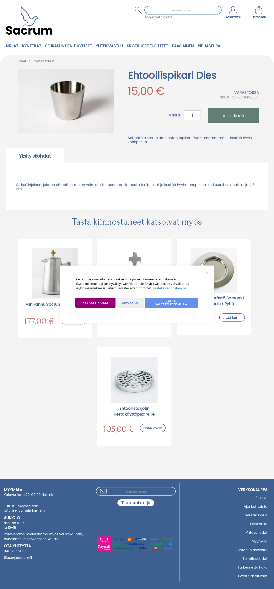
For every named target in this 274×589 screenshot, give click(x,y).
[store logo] (29, 20)
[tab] (35, 155)
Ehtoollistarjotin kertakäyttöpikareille (134, 411)
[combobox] (183, 10)
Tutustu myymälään (21, 506)
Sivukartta (258, 523)
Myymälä (259, 541)
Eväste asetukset (252, 576)
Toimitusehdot (254, 558)
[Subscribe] (135, 502)
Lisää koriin (232, 317)
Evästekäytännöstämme (169, 288)
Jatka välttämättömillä (171, 302)
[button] (233, 13)
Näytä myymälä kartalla (24, 510)
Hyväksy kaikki (95, 302)
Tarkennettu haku (158, 17)
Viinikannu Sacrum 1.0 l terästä (55, 304)
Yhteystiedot (256, 532)
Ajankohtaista (255, 506)
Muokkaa (130, 302)
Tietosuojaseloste (252, 549)
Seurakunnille (256, 515)
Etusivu (22, 61)
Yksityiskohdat (35, 156)
